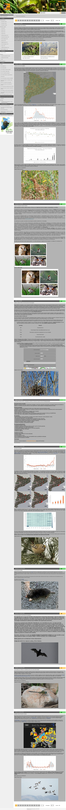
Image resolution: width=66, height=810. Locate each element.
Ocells (1, 100)
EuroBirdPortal (34, 717)
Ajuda (1, 54)
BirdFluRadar (49, 717)
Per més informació (17, 442)
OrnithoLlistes (34, 104)
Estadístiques (2, 61)
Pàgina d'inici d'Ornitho (4, 15)
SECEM (23, 579)
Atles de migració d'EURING (42, 452)
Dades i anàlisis (3, 26)
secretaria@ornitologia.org (31, 440)
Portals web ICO (60, 1)
